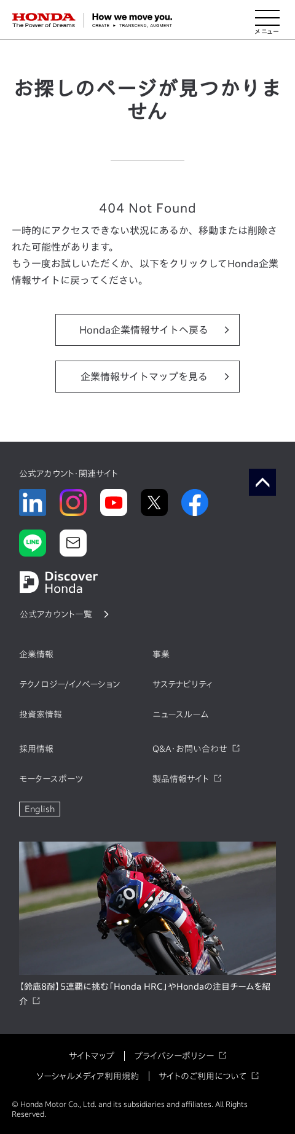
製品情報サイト (180, 779)
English (40, 809)
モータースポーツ (51, 779)
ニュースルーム (180, 714)
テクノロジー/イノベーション (69, 684)
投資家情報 (40, 714)
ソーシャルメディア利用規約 (87, 1076)
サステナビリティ (182, 684)
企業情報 (36, 654)
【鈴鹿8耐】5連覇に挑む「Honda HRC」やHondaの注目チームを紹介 (144, 994)
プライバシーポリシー (174, 1056)
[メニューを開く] (267, 20)
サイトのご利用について (202, 1076)
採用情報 (36, 749)
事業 (161, 654)
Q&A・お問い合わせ (189, 749)
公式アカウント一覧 (56, 614)
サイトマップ (91, 1056)
